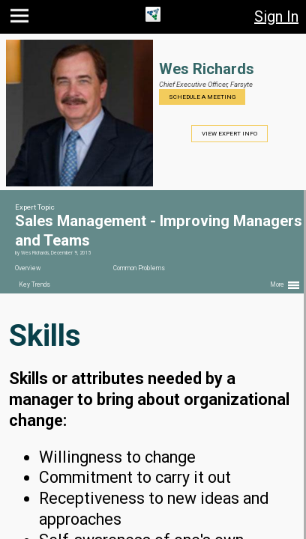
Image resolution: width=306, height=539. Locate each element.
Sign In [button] (276, 16)
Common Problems (139, 268)
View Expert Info (229, 133)
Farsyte (241, 84)
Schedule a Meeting (202, 97)
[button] (21, 19)
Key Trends (34, 284)
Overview (27, 268)
